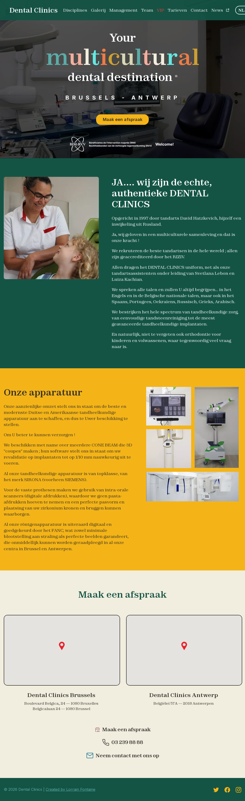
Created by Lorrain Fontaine (70, 789)
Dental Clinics (33, 10)
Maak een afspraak (122, 119)
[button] (62, 646)
